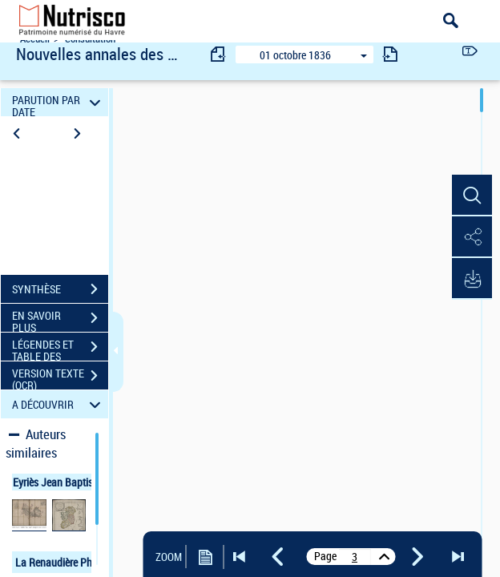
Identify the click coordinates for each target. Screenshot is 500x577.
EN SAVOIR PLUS (60, 320)
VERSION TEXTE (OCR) (60, 377)
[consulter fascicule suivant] (390, 54)
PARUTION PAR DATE (59, 102)
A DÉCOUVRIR (59, 404)
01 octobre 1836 (295, 55)
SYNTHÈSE (60, 289)
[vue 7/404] (355, 557)
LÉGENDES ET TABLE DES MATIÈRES (60, 348)
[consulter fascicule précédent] (218, 54)
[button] (472, 195)
